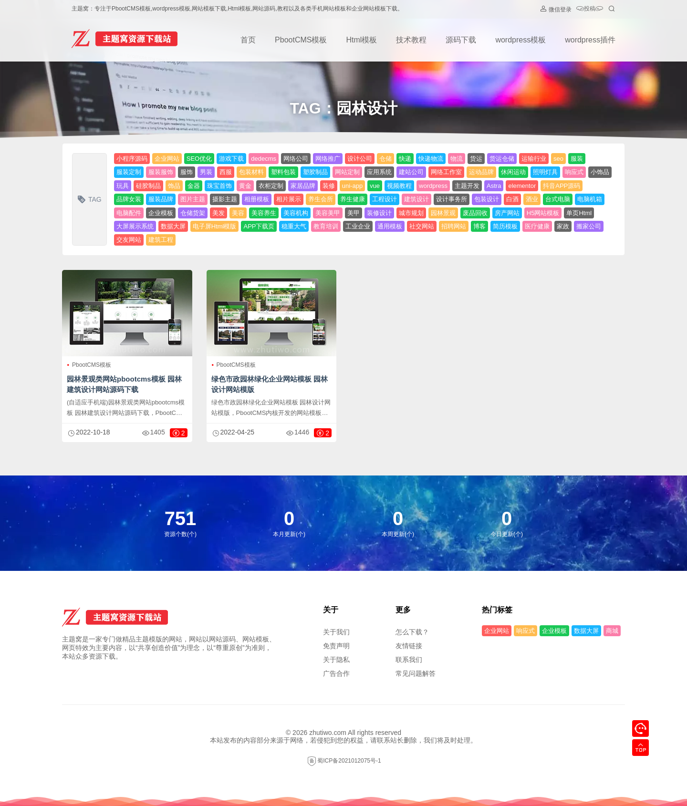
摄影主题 (224, 199)
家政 (563, 226)
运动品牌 (481, 172)
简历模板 (505, 226)
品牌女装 (128, 199)
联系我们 (409, 659)
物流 (456, 158)
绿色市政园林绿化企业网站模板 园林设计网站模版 (269, 384)
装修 (329, 185)
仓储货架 (192, 213)
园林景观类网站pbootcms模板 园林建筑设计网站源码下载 (124, 384)
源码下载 (461, 40)
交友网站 (128, 239)
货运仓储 (501, 158)
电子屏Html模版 (215, 226)
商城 (612, 630)
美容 (238, 213)
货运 (476, 158)
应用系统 (379, 172)
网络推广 (327, 158)
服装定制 (128, 172)
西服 (225, 172)
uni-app (352, 185)
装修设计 (379, 213)
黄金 (245, 185)
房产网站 (507, 213)
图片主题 (192, 199)
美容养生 (263, 213)
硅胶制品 (148, 185)
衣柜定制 (271, 185)
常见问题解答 (416, 673)
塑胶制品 (315, 172)
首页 (248, 40)
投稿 (589, 9)
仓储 (385, 158)
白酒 (512, 199)
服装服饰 (160, 172)
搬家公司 (588, 226)
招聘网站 (453, 226)
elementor (522, 185)
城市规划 (411, 213)
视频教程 (399, 185)
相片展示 (288, 199)
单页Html (579, 213)
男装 (206, 172)
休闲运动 (513, 172)
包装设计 (486, 199)
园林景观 (443, 213)
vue (375, 185)
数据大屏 (173, 226)
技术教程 (411, 40)
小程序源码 (131, 158)
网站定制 (347, 172)
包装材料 (251, 172)
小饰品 (600, 172)
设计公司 (359, 158)
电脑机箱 (589, 199)
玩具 (122, 185)
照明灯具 (545, 172)
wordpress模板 (520, 40)
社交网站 (421, 226)
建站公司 (411, 172)
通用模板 (389, 226)
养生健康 (352, 199)
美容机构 (295, 213)
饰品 (174, 185)
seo (558, 158)
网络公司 (295, 158)
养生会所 (320, 199)
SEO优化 (199, 158)
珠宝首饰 (219, 185)
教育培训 (325, 226)
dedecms (263, 158)
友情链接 (409, 646)
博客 (479, 226)
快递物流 (430, 158)
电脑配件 (128, 213)
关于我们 (336, 632)
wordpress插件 (590, 40)
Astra (494, 185)
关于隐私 (336, 659)
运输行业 (533, 158)
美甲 (353, 213)
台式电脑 (557, 199)
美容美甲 (327, 213)
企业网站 (167, 158)
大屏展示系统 (135, 226)
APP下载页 (258, 226)
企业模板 (160, 213)
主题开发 (467, 185)
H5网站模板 (543, 213)
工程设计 (384, 199)
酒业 (532, 199)
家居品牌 (303, 185)
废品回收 (475, 213)
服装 (577, 158)
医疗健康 (537, 226)
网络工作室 (446, 172)
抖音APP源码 (561, 185)
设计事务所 (451, 199)
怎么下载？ (412, 632)
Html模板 (361, 40)
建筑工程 (160, 239)
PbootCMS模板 (301, 40)
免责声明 (336, 646)
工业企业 (357, 226)
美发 (218, 213)
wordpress (433, 185)
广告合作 (336, 673)
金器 (193, 185)
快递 (405, 158)
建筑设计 (416, 199)
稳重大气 (293, 226)
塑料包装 (283, 172)
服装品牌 (160, 199)
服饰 (186, 172)
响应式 (574, 172)
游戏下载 (231, 158)
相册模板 (256, 199)
